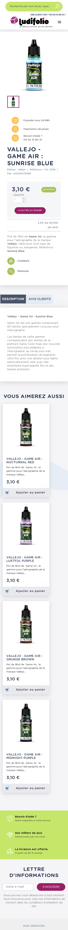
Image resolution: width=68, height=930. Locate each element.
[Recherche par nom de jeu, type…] (34, 6)
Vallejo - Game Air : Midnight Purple (24, 756)
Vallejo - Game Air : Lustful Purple (24, 559)
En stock (48, 190)
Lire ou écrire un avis (48, 225)
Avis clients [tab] (39, 299)
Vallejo (22, 170)
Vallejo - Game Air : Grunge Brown (24, 657)
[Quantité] (19, 200)
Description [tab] (13, 299)
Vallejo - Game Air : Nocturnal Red (24, 460)
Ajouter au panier (30, 210)
